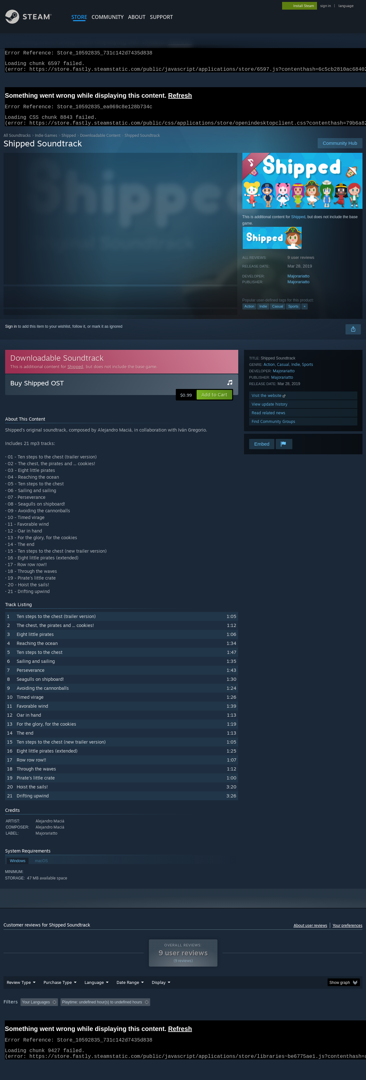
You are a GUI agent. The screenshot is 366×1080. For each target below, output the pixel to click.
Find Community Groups (273, 429)
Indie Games (46, 143)
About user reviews (310, 933)
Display (159, 999)
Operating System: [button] (249, 1019)
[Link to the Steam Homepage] (33, 22)
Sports (293, 314)
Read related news (268, 420)
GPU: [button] (304, 1019)
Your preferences (347, 933)
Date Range (128, 999)
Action (250, 314)
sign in (325, 6)
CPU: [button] (282, 1019)
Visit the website (269, 403)
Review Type (19, 999)
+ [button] (304, 314)
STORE (79, 17)
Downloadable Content (100, 143)
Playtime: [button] (150, 1019)
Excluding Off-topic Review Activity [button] (100, 1019)
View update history (270, 411)
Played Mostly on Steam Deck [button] (196, 1019)
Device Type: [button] (332, 1019)
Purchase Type (58, 999)
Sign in (11, 334)
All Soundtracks (17, 143)
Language (94, 999)
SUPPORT (161, 17)
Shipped (68, 143)
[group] (183, 1019)
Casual (277, 314)
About (136, 17)
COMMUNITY (108, 17)
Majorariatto (299, 283)
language (346, 6)
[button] (214, 402)
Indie (263, 314)
